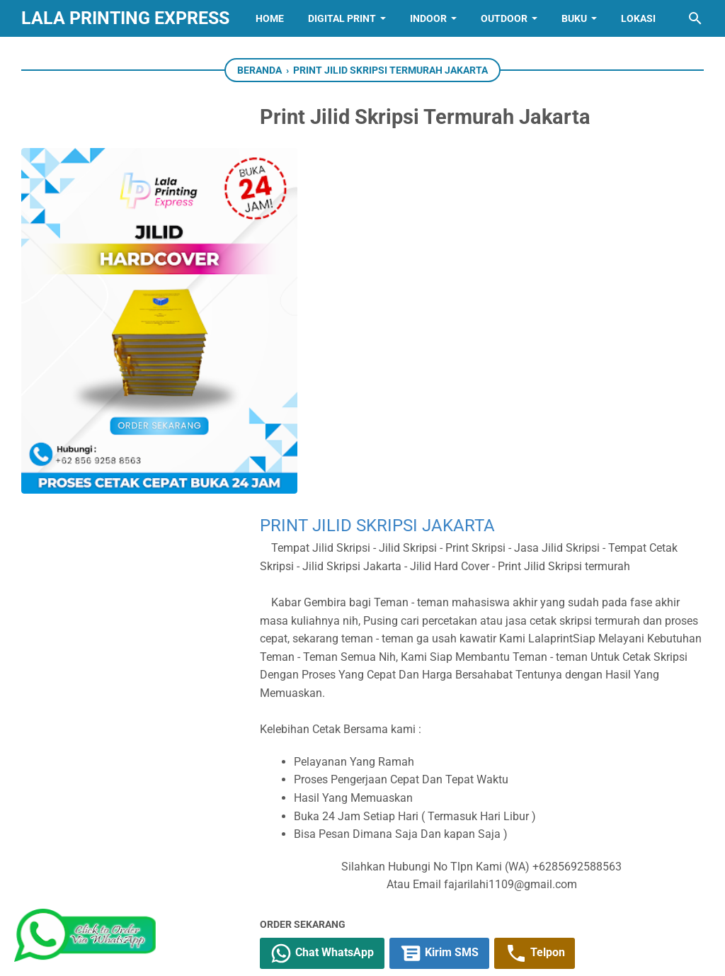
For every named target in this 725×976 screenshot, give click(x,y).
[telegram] (389, 690)
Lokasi (638, 18)
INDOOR (428, 18)
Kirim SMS (461, 608)
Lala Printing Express (125, 18)
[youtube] (274, 897)
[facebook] (294, 690)
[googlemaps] (450, 897)
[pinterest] (538, 897)
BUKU (574, 18)
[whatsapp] (357, 690)
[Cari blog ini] (695, 18)
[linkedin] (362, 897)
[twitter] (325, 690)
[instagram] (318, 897)
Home (270, 18)
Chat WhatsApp (344, 608)
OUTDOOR (504, 18)
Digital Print (342, 18)
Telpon (557, 608)
